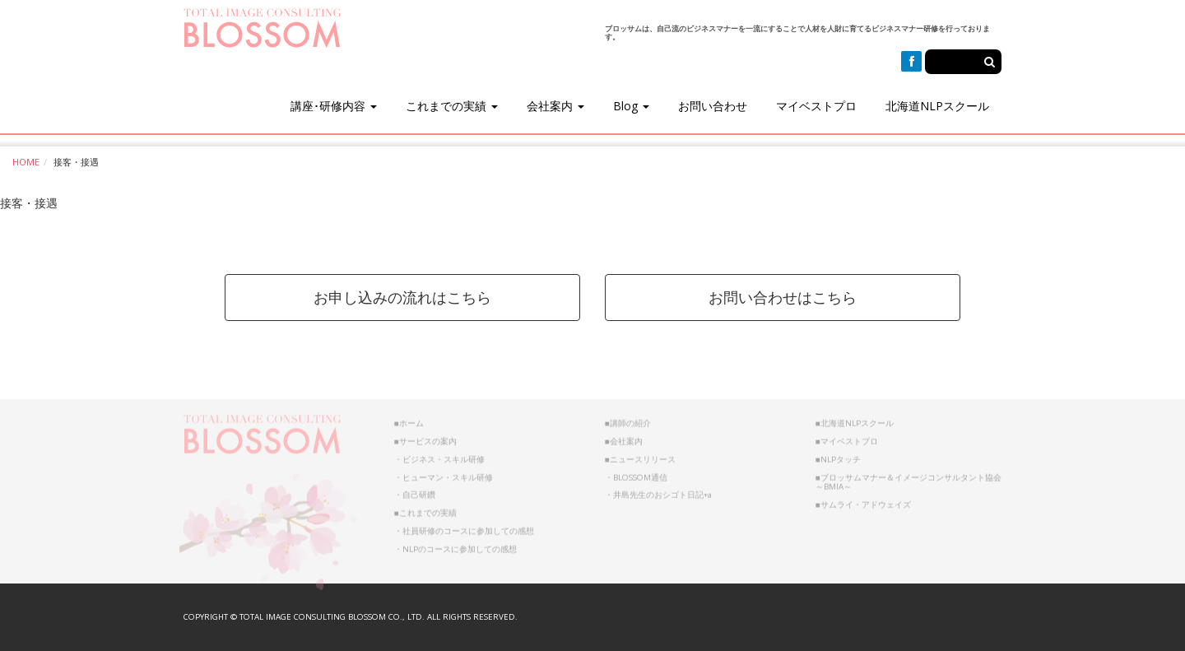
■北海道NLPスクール (855, 419)
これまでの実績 (452, 106)
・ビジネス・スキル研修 (439, 454)
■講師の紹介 (628, 419)
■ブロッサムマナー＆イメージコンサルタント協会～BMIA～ (908, 477)
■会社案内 (624, 436)
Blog (631, 106)
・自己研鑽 (414, 491)
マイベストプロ (816, 106)
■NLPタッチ (838, 454)
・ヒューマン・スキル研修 (443, 472)
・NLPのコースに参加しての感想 (455, 544)
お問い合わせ (712, 106)
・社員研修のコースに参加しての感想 (464, 526)
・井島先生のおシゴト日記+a (658, 491)
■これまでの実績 (425, 508)
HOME (26, 162)
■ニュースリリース (640, 454)
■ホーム (409, 419)
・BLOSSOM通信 (636, 472)
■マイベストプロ (847, 436)
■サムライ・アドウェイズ (863, 500)
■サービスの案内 (425, 436)
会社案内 (555, 106)
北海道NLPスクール (937, 106)
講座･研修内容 (333, 106)
